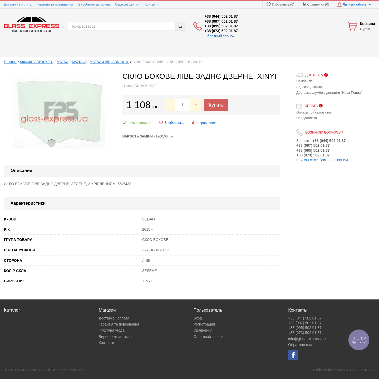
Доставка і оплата (17, 4)
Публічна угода (112, 330)
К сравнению (206, 123)
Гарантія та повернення (55, 4)
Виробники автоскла (94, 4)
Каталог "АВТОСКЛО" (36, 62)
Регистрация (204, 324)
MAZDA (62, 62)
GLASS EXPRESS (359, 370)
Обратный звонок (219, 36)
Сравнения (203, 330)
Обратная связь (301, 345)
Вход (198, 318)
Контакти (152, 4)
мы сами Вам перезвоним (326, 160)
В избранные (174, 123)
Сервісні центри (127, 4)
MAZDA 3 (79, 62)
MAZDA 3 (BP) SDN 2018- (109, 62)
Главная (10, 62)
